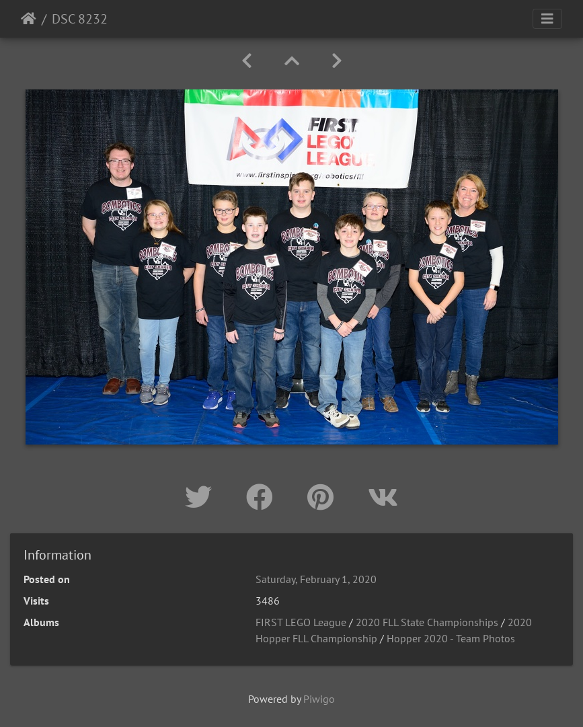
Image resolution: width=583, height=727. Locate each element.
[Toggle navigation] (547, 19)
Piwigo (319, 698)
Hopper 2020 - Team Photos (451, 638)
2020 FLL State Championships (427, 622)
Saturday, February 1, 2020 (316, 579)
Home (28, 19)
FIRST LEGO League (301, 622)
